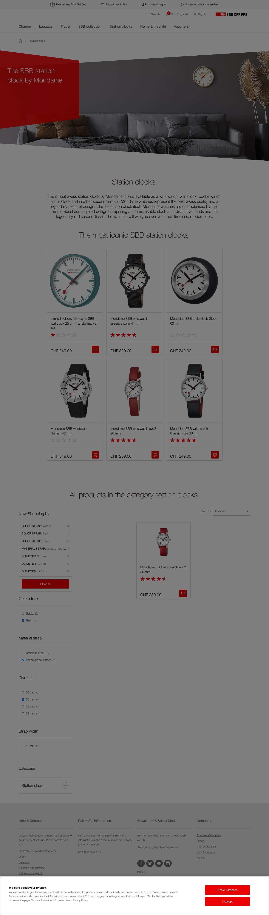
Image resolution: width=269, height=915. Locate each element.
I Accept (227, 901)
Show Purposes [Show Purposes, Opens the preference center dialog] (228, 889)
